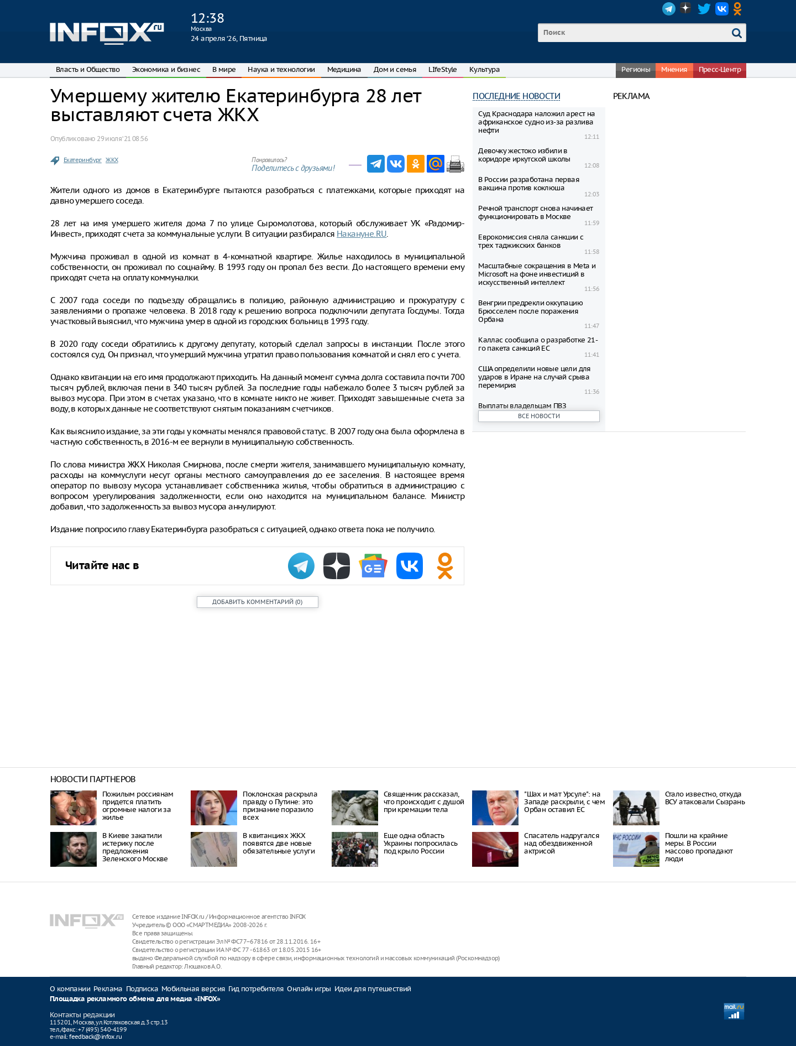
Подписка (142, 989)
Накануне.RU (361, 233)
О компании (70, 989)
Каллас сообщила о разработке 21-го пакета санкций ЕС (538, 344)
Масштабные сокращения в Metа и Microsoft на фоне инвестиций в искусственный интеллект (536, 274)
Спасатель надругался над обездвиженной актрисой (561, 843)
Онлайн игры (309, 989)
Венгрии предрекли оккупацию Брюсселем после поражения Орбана (530, 311)
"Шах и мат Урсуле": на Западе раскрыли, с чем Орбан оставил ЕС (564, 801)
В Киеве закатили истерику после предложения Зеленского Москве (135, 847)
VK (722, 8)
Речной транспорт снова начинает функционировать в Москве (535, 212)
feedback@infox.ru (95, 1036)
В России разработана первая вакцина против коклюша (528, 183)
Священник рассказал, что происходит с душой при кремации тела (424, 801)
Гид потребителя (256, 989)
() (257, 602)
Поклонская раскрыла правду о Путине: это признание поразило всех (280, 805)
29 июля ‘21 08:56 (122, 138)
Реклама (108, 989)
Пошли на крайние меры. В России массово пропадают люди (699, 847)
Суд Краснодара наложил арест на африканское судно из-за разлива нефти (536, 122)
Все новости (539, 416)
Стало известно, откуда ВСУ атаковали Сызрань (705, 797)
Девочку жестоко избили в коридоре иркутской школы (524, 155)
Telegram (668, 8)
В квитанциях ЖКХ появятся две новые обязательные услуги (279, 843)
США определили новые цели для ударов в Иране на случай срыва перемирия (534, 377)
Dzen (686, 8)
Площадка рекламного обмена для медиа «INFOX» (135, 999)
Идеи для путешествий (372, 989)
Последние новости (516, 96)
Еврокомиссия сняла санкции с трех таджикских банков (530, 241)
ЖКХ (112, 160)
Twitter (704, 8)
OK (739, 8)
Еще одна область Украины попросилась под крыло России (421, 843)
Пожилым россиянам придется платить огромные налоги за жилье (138, 805)
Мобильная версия (193, 989)
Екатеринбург (83, 160)
